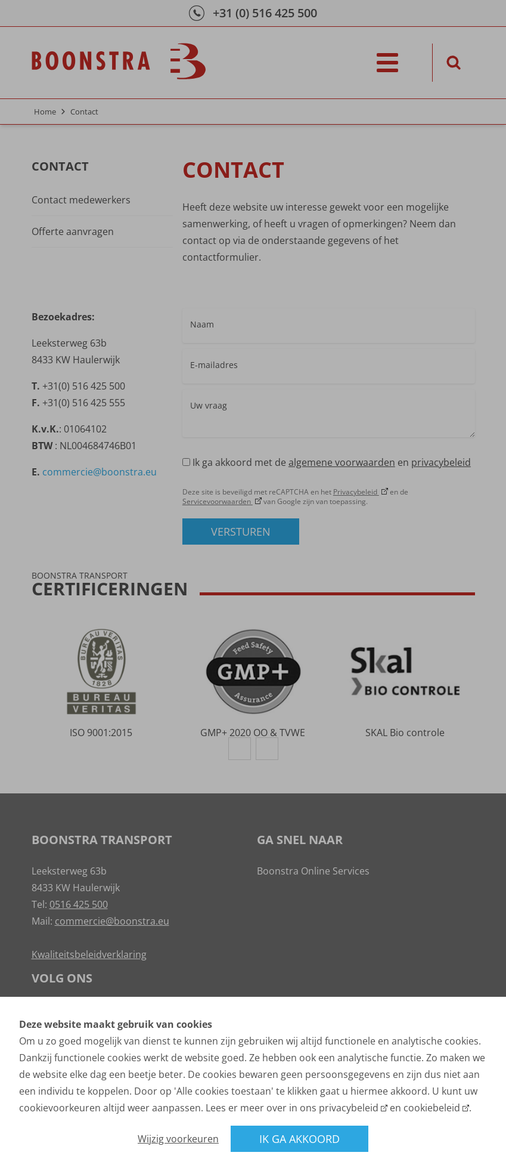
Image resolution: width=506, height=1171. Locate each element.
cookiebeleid (431, 1107)
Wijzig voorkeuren (178, 1138)
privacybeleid (348, 1107)
